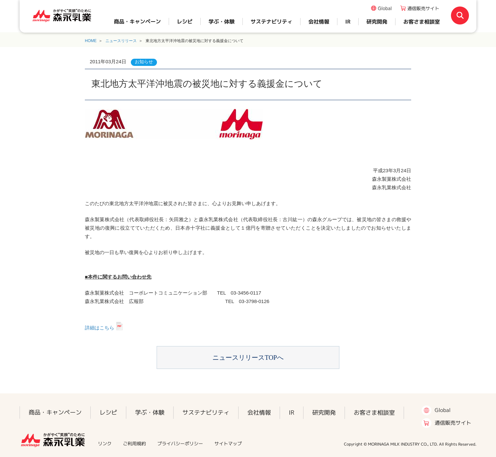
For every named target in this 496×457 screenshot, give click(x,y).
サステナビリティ (271, 21)
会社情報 (318, 21)
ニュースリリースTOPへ (247, 357)
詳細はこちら (99, 327)
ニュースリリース (121, 40)
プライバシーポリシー (180, 443)
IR (347, 21)
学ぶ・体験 (222, 21)
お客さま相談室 (421, 21)
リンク (105, 443)
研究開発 (376, 21)
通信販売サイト (423, 8)
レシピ (185, 21)
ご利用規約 (134, 443)
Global (385, 8)
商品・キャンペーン (137, 21)
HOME (91, 40)
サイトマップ (228, 443)
